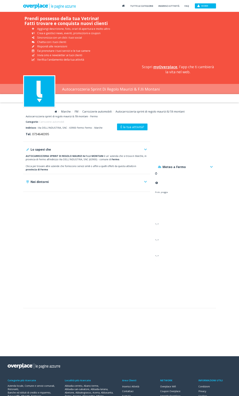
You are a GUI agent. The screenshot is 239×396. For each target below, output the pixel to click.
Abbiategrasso (83, 392)
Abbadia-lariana (99, 389)
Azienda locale (15, 385)
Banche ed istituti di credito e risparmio (29, 392)
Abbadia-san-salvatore (77, 389)
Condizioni (204, 386)
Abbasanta (107, 392)
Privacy (202, 391)
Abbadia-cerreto (73, 385)
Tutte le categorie (141, 5)
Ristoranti (13, 389)
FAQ (187, 5)
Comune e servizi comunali (39, 385)
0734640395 (40, 134)
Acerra (96, 392)
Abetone (69, 392)
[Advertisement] (178, 39)
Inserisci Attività (130, 386)
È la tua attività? (132, 127)
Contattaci (127, 391)
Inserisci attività (168, 5)
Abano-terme (91, 385)
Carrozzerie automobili (51, 121)
